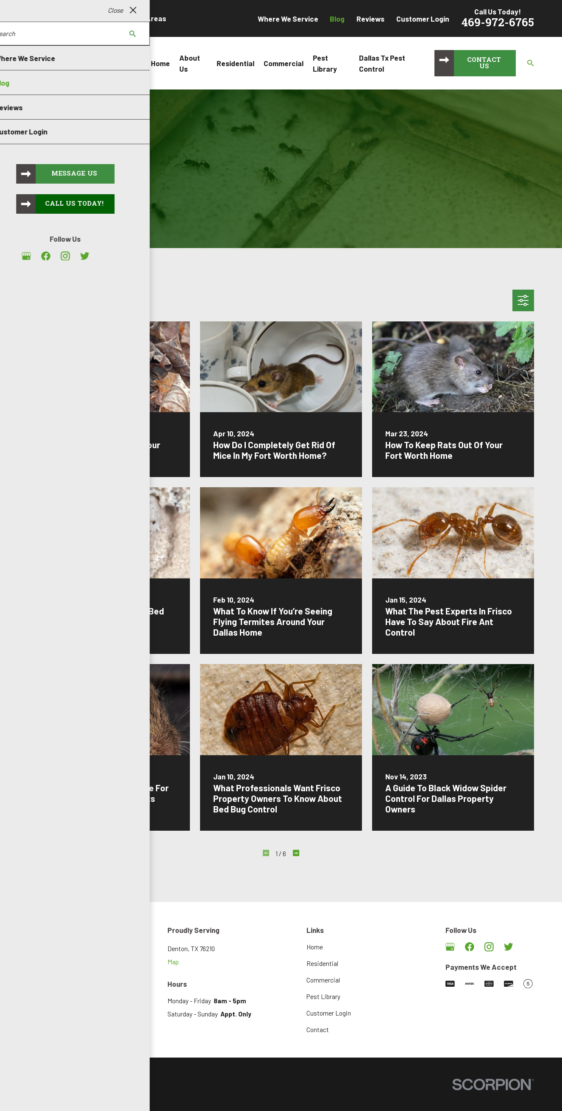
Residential (322, 963)
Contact (317, 1029)
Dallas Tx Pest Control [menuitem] (382, 63)
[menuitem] (38, 1095)
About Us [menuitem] (189, 63)
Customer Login (422, 18)
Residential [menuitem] (235, 63)
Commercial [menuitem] (283, 63)
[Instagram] (489, 947)
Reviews (370, 18)
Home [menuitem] (160, 63)
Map (173, 962)
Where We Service (288, 18)
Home (314, 947)
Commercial (323, 980)
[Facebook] (469, 947)
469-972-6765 (497, 23)
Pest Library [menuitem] (325, 63)
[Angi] (528, 947)
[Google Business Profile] (450, 947)
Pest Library (323, 996)
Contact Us (484, 64)
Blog (337, 18)
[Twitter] (508, 947)
